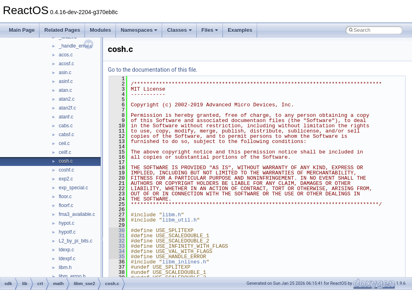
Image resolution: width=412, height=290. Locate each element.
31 (117, 235)
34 (117, 251)
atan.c (65, 90)
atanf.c (66, 117)
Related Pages (62, 30)
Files (210, 30)
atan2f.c (67, 108)
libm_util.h (179, 220)
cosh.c (66, 161)
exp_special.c (73, 188)
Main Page (22, 30)
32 (117, 240)
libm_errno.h (72, 276)
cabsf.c (66, 134)
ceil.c (64, 143)
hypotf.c (67, 232)
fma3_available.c (77, 214)
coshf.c (66, 170)
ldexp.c (66, 250)
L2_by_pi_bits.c (75, 241)
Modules (100, 30)
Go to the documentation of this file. (153, 69)
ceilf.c (65, 152)
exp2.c (66, 179)
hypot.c (66, 223)
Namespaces (139, 30)
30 (117, 230)
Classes (179, 30)
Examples (240, 30)
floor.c (65, 196)
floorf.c (66, 205)
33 (117, 246)
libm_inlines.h (184, 261)
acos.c (66, 55)
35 (117, 256)
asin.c (65, 72)
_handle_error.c (75, 46)
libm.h (65, 267)
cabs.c (66, 125)
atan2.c (66, 99)
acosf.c (66, 63)
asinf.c (66, 81)
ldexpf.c (67, 258)
